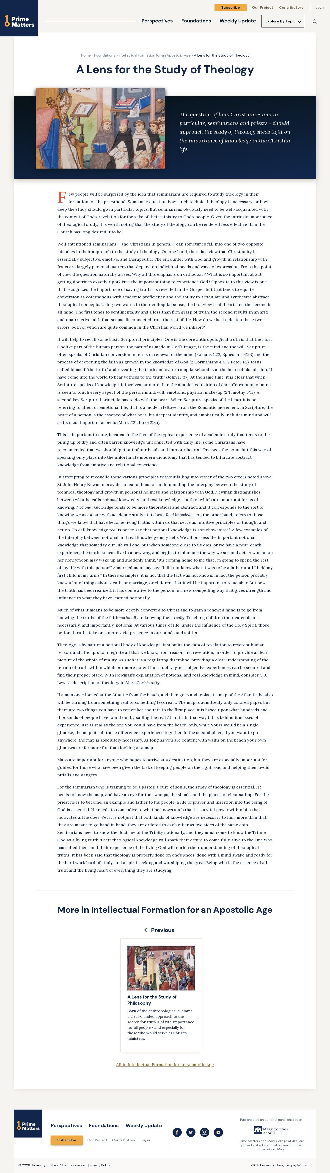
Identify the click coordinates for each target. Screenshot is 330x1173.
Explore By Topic (280, 21)
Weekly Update (238, 20)
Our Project (262, 7)
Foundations (196, 20)
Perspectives (157, 20)
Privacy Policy (100, 1165)
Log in (320, 7)
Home (86, 55)
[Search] (315, 21)
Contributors (291, 7)
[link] (161, 995)
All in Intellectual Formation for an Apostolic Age (165, 1064)
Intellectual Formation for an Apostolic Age (155, 55)
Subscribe (230, 7)
